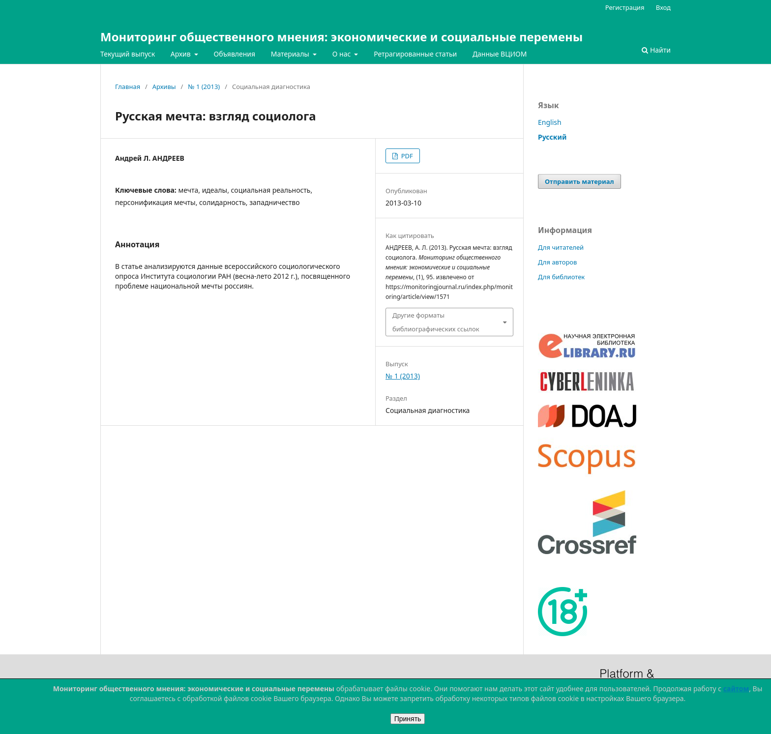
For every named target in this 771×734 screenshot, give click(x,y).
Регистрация (625, 7)
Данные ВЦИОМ (500, 54)
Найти (656, 50)
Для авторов (557, 262)
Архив (182, 54)
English (550, 122)
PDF (406, 155)
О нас (342, 54)
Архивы (164, 86)
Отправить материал (579, 181)
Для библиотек (561, 276)
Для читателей (561, 247)
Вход (663, 7)
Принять (407, 719)
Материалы (291, 54)
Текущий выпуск (127, 54)
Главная (127, 86)
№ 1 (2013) (204, 86)
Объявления (234, 54)
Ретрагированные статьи (415, 54)
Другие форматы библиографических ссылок (435, 322)
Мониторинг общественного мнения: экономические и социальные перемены (341, 37)
